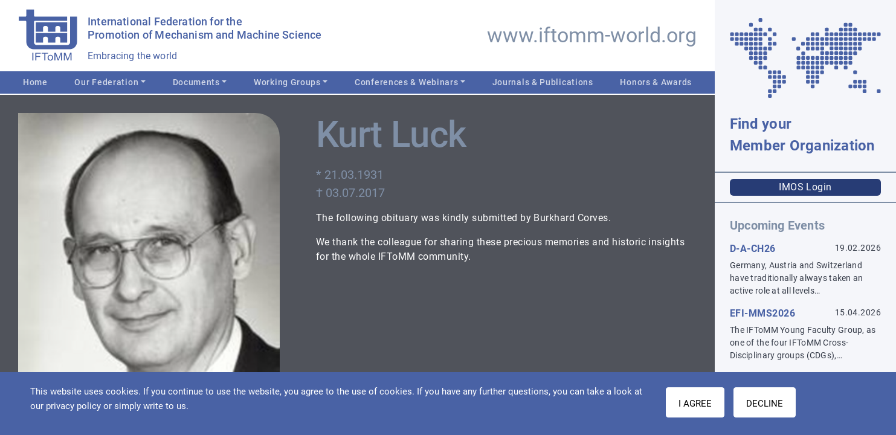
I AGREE (695, 403)
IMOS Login (805, 187)
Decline (764, 403)
